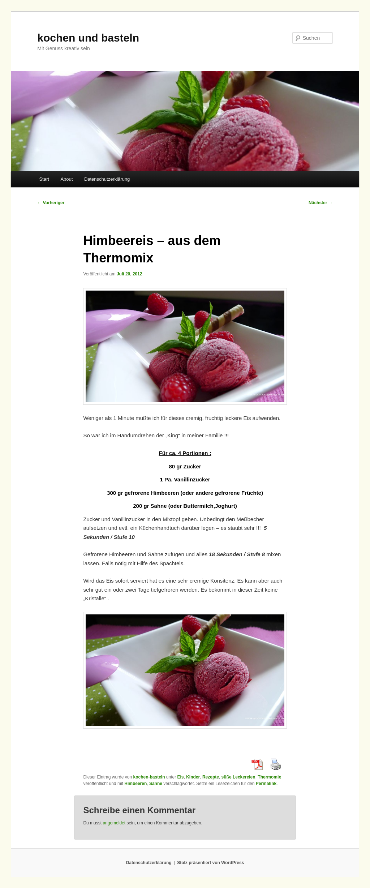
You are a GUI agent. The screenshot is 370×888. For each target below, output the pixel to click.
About (66, 179)
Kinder (193, 777)
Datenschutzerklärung (107, 179)
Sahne (155, 783)
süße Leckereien (238, 777)
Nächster (321, 202)
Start (44, 179)
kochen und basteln (88, 38)
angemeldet (114, 822)
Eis (180, 777)
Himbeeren (135, 783)
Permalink (266, 783)
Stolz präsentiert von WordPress (210, 862)
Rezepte (210, 777)
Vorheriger (50, 202)
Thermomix (269, 777)
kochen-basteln (149, 777)
